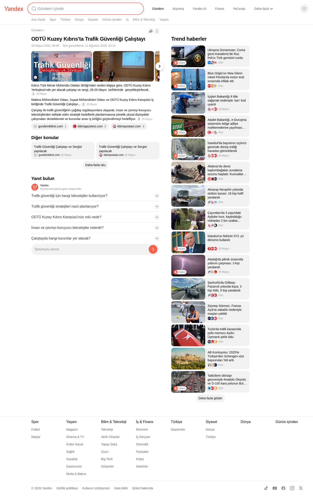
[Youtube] (275, 488)
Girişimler (107, 466)
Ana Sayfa (38, 19)
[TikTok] (266, 488)
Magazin (72, 429)
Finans (219, 8)
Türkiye (65, 19)
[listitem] (63, 150)
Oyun (104, 451)
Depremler (178, 429)
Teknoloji (107, 429)
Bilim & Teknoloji (144, 19)
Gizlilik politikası (67, 488)
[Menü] (304, 8)
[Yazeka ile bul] (153, 249)
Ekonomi (142, 429)
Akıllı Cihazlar (110, 437)
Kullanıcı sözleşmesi (96, 488)
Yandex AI (199, 8)
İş (127, 19)
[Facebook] (283, 488)
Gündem (158, 9)
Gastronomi (74, 466)
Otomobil (142, 444)
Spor (53, 19)
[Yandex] (13, 9)
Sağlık (70, 451)
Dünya (79, 19)
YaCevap (239, 8)
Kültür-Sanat (74, 444)
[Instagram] (292, 488)
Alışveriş (178, 8)
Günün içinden (112, 19)
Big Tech (107, 459)
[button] (95, 197)
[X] (301, 488)
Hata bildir (121, 488)
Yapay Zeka (109, 444)
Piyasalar (142, 451)
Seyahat (71, 459)
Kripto (140, 459)
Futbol (35, 429)
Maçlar (35, 437)
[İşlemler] (157, 31)
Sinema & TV (75, 437)
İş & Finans (144, 422)
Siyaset (93, 19)
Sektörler (142, 466)
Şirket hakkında (142, 488)
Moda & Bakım (76, 474)
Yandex (47, 488)
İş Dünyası (143, 437)
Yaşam (164, 19)
